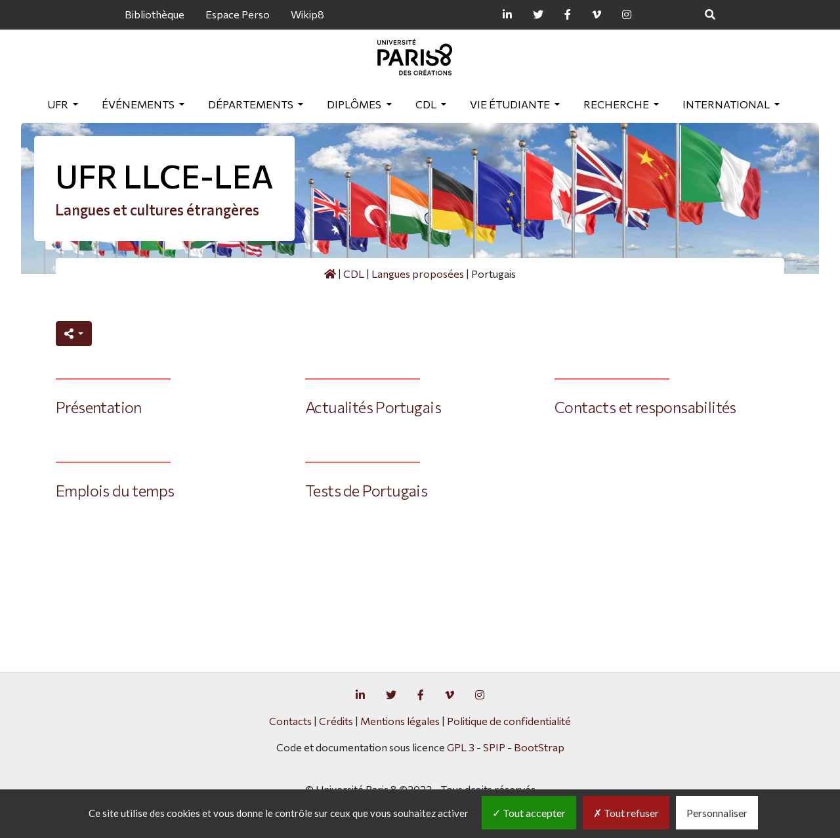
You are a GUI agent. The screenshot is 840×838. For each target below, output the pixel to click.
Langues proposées (417, 273)
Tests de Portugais (366, 490)
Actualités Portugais (373, 406)
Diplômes (355, 104)
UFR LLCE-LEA (164, 175)
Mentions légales (400, 721)
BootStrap (539, 747)
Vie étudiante (511, 104)
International (727, 104)
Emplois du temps (115, 490)
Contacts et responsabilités (645, 406)
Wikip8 (307, 14)
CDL (426, 104)
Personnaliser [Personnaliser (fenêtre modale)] (716, 812)
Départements (251, 104)
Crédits (336, 721)
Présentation (99, 406)
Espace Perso (237, 14)
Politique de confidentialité (509, 721)
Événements (139, 104)
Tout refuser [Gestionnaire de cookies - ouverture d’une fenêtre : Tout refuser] (626, 812)
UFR (58, 104)
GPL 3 (460, 747)
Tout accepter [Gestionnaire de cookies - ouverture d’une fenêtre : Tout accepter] (529, 812)
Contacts (290, 721)
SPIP (494, 747)
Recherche (617, 104)
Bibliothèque (154, 14)
